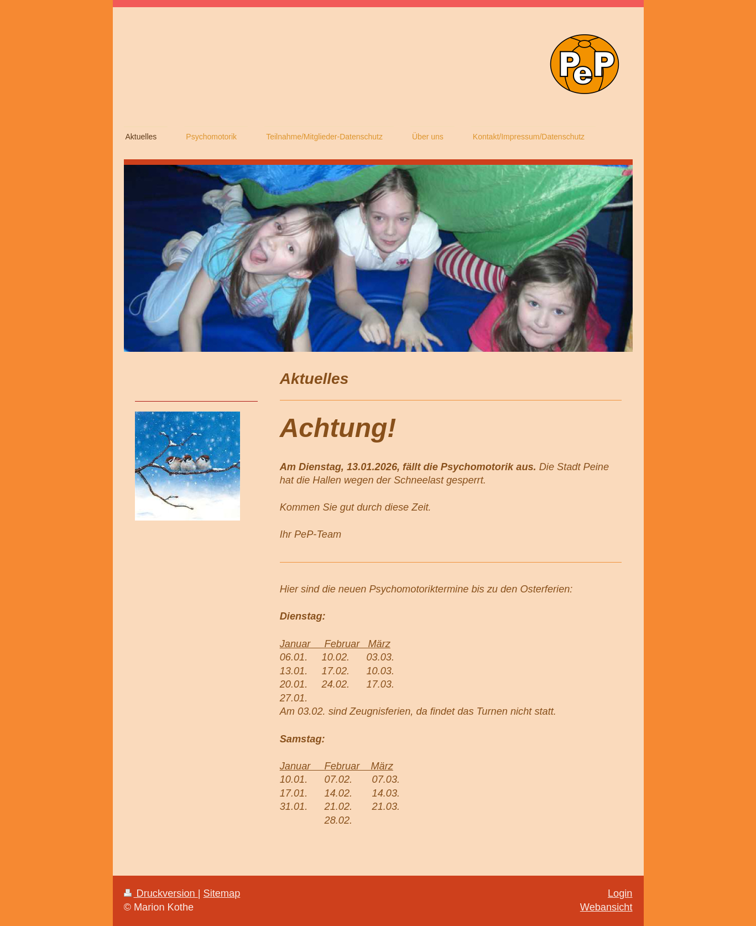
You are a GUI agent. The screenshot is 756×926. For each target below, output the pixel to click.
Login (620, 893)
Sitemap (222, 893)
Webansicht (606, 907)
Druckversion (161, 893)
